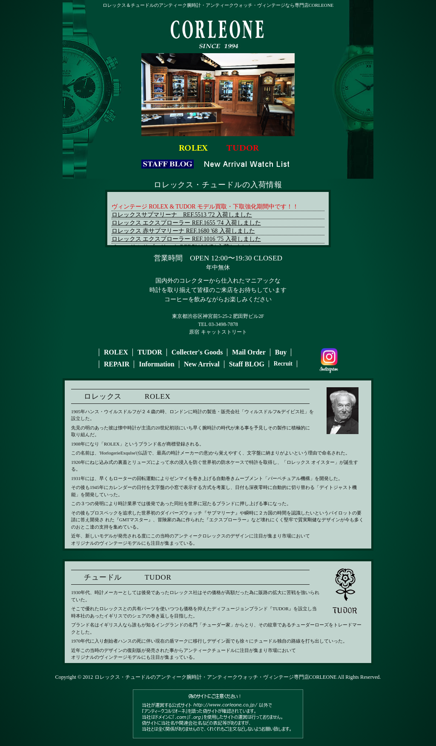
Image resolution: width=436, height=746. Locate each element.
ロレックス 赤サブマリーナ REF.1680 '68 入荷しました (183, 231)
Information (157, 364)
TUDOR (150, 352)
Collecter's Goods (197, 352)
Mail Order (249, 352)
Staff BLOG (246, 364)
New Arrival (202, 364)
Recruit (283, 363)
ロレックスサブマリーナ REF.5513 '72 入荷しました (182, 215)
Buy (281, 352)
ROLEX (116, 352)
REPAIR (116, 364)
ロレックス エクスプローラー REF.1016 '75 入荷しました (186, 239)
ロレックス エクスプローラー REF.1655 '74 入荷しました (186, 223)
